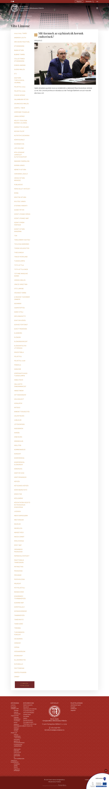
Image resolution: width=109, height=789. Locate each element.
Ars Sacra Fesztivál (22, 42)
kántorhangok (20, 477)
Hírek (19, 16)
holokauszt (19, 399)
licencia (17, 511)
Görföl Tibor (19, 108)
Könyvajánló (19, 140)
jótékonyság (19, 424)
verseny (17, 643)
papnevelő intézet (21, 556)
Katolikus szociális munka (16, 729)
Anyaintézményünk (28, 710)
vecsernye (18, 639)
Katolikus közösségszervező (19, 725)
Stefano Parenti (20, 206)
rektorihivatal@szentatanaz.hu (55, 730)
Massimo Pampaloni (21, 161)
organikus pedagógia (18, 551)
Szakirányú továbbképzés (15, 761)
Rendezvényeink (28, 720)
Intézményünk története (30, 709)
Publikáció (18, 184)
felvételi (18, 356)
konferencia (19, 458)
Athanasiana (19, 46)
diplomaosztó (20, 316)
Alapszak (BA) (15, 715)
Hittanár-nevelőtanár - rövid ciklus (17, 736)
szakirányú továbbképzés (20, 597)
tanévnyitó (19, 619)
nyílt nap (18, 545)
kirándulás (18, 441)
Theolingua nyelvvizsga (29, 724)
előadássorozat (21, 341)
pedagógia (18, 571)
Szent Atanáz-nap (21, 218)
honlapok (18, 403)
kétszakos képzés (21, 486)
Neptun (79, 1)
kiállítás (17, 445)
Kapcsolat (54, 703)
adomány (17, 303)
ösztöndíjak (19, 668)
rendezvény (19, 592)
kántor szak (19, 473)
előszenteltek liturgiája (20, 347)
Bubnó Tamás (19, 54)
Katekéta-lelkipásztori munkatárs (17, 719)
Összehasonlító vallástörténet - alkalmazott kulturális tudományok (18, 748)
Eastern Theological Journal (19, 80)
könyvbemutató (20, 490)
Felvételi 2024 (19, 87)
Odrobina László (21, 174)
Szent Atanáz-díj (27, 726)
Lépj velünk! (19, 148)
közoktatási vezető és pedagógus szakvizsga (22, 505)
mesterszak (19, 520)
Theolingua (19, 252)
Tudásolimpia (19, 261)
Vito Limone (19, 288)
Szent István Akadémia (19, 230)
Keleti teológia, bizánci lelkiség (20, 122)
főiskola (17, 365)
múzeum (17, 524)
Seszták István (20, 197)
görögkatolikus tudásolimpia (20, 375)
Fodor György (19, 95)
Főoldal (13, 16)
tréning (17, 628)
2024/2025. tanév (20, 33)
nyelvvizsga (19, 541)
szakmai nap (19, 603)
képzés (17, 481)
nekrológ (18, 528)
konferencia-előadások (19, 463)
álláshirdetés (20, 660)
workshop (18, 656)
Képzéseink (15, 703)
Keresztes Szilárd (21, 127)
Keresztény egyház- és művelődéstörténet (19, 741)
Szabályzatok (27, 714)
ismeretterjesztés (21, 412)
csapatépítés (19, 308)
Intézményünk (28, 703)
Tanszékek (26, 716)
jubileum (17, 420)
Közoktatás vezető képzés (17, 765)
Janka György (19, 116)
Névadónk (26, 707)
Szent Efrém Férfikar (19, 224)
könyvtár (18, 494)
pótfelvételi (19, 588)
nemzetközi (19, 532)
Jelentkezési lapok (76, 705)
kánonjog (18, 469)
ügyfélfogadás (20, 672)
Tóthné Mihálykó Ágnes (21, 275)
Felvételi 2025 (19, 91)
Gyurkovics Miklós (21, 104)
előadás (17, 337)
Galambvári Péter (21, 99)
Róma (16, 193)
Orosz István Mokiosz (19, 179)
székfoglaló (19, 607)
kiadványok (18, 428)
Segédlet (73, 710)
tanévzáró (18, 624)
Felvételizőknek (77, 703)
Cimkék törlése (24, 685)
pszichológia (19, 579)
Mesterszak (14, 732)
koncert (17, 454)
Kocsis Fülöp (19, 131)
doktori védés (20, 320)
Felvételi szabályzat (74, 707)
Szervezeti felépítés (28, 712)
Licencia (13, 705)
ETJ (15, 74)
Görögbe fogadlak (21, 112)
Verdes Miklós (19, 280)
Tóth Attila (19, 265)
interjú (17, 407)
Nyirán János (19, 165)
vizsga (16, 647)
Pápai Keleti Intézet (22, 189)
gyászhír (17, 369)
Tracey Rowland (21, 257)
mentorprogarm (21, 516)
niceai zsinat (19, 537)
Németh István (20, 169)
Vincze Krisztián (20, 284)
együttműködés (20, 329)
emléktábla (19, 352)
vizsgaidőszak (19, 651)
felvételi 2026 (19, 361)
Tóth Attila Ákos (21, 269)
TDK (15, 236)
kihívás (17, 433)
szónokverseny (20, 611)
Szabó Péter (19, 210)
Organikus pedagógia (17, 769)
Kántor (15, 722)
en (97, 1)
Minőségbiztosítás (28, 722)
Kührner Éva (19, 144)
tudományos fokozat (19, 633)
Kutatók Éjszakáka (21, 135)
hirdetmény (19, 391)
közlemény (18, 498)
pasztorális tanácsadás (19, 561)
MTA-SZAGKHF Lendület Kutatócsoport (20, 155)
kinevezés (18, 437)
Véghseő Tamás (20, 293)
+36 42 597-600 (55, 727)
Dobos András (19, 65)
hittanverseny (20, 395)
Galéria (25, 718)
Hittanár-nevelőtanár (17, 713)
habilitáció (18, 380)
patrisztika (18, 567)
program (17, 575)
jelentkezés (19, 416)
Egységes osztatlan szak (15, 707)
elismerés (18, 333)
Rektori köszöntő (27, 705)
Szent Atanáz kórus (22, 214)
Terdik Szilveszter (21, 248)
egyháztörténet (21, 325)
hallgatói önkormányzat (20, 385)
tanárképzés (19, 615)
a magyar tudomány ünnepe (22, 298)
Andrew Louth (20, 37)
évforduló (18, 664)
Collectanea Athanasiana (19, 60)
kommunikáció (19, 449)
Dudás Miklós (19, 69)
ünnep (16, 677)
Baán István (19, 50)
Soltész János (20, 201)
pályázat (17, 583)
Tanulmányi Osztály (22, 240)
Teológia (16, 710)
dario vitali (18, 312)
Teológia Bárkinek (21, 244)
